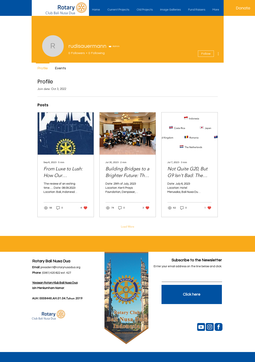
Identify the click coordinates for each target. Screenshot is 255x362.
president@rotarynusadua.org (60, 267)
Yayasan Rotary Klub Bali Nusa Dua (55, 282)
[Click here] (192, 294)
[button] (119, 10)
